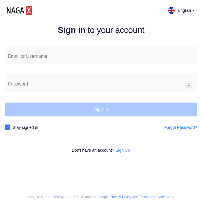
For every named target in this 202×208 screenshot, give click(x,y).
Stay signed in (25, 127)
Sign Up (123, 150)
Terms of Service (152, 197)
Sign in (101, 109)
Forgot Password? (180, 127)
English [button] (181, 10)
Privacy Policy (120, 197)
